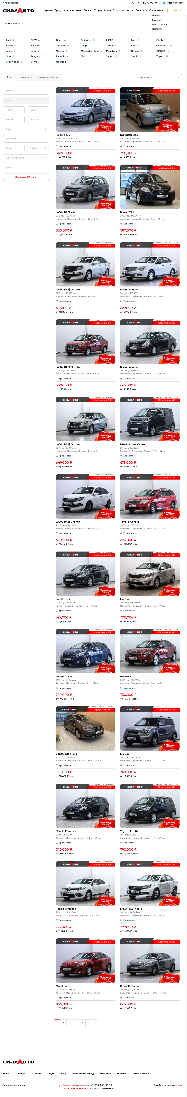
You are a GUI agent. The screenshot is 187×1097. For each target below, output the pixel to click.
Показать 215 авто (26, 177)
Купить (7, 1074)
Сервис (37, 1074)
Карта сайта (141, 1074)
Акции (63, 1074)
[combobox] (26, 91)
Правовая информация (14, 1085)
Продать (60, 10)
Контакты (122, 1074)
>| (95, 1023)
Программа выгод (83, 1074)
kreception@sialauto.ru (104, 1088)
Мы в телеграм (173, 2)
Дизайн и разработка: (168, 1085)
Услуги (51, 1074)
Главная (6, 23)
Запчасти (105, 1074)
